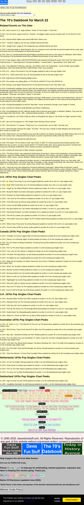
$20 (17, 475)
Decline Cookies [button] (57, 500)
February (39, 390)
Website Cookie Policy (11, 489)
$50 (22, 475)
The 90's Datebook (49, 409)
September (37, 401)
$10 (11, 475)
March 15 (6, 396)
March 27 (32, 398)
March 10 (44, 393)
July (22, 401)
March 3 (70, 390)
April (75, 398)
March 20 (51, 396)
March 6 (12, 393)
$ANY (41, 475)
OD (43, 1)
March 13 (70, 393)
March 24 (6, 398)
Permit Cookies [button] (71, 500)
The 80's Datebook (33, 409)
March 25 (14, 398)
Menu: (42, 388)
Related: (42, 404)
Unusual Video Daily (49, 406)
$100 (34, 475)
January (32, 390)
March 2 (62, 390)
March (47, 390)
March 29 (50, 398)
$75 (28, 475)
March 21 (59, 396)
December (64, 401)
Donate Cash (14, 468)
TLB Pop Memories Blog (14, 406)
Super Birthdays (49, 430)
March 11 (53, 393)
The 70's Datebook (24, 13)
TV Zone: (42, 417)
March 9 (35, 393)
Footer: (42, 427)
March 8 (27, 393)
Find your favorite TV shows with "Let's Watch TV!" (42, 419)
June (17, 401)
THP (60, 1)
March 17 (24, 396)
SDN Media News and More (49, 425)
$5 (64, 1)
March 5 (4, 393)
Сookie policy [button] (30, 501)
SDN (48, 1)
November (55, 401)
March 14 (79, 393)
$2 (2, 475)
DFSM (54, 1)
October (46, 401)
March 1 (55, 390)
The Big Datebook (33, 406)
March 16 (15, 396)
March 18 (33, 396)
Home (29, 1)
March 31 (68, 398)
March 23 (77, 396)
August (28, 401)
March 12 (61, 393)
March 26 (23, 398)
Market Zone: (42, 412)
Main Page (23, 390)
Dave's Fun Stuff (42, 414)
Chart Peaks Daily (18, 409)
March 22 (68, 396)
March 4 (78, 390)
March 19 (42, 396)
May (80, 398)
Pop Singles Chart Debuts (69, 406)
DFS (35, 1)
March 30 (59, 398)
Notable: (42, 422)
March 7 (20, 393)
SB (39, 1)
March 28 (41, 398)
